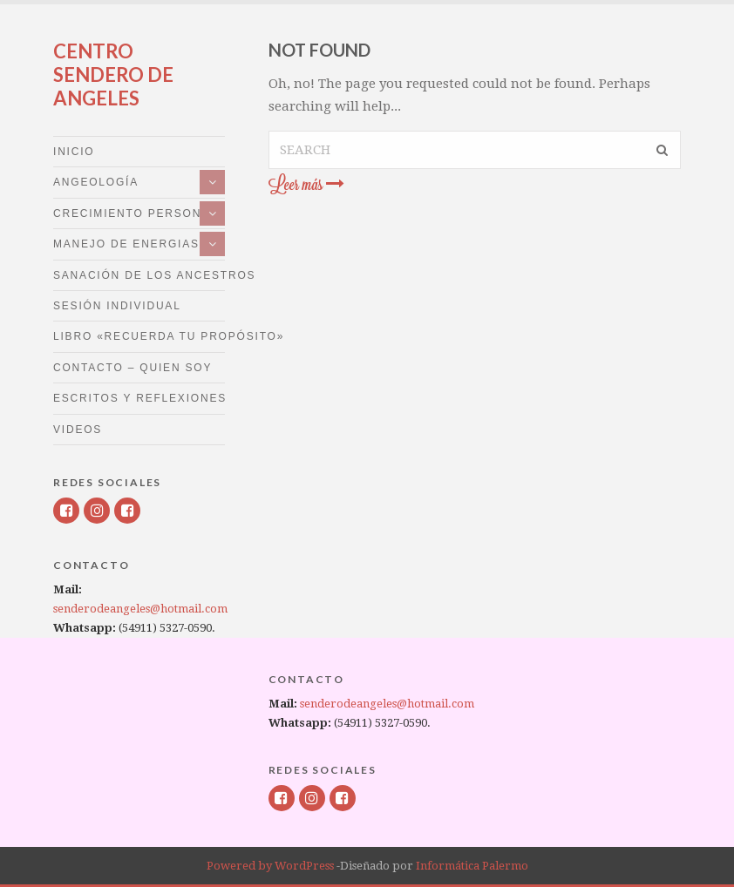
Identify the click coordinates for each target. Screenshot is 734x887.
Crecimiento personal (135, 213)
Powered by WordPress (270, 865)
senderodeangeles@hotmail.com (140, 608)
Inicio (73, 152)
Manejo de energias (126, 244)
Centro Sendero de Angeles (113, 74)
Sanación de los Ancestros (139, 275)
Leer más (306, 184)
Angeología (96, 182)
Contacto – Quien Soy (132, 368)
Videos (77, 429)
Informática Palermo (472, 865)
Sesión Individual (117, 306)
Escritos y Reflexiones (139, 398)
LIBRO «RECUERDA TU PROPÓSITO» (139, 336)
